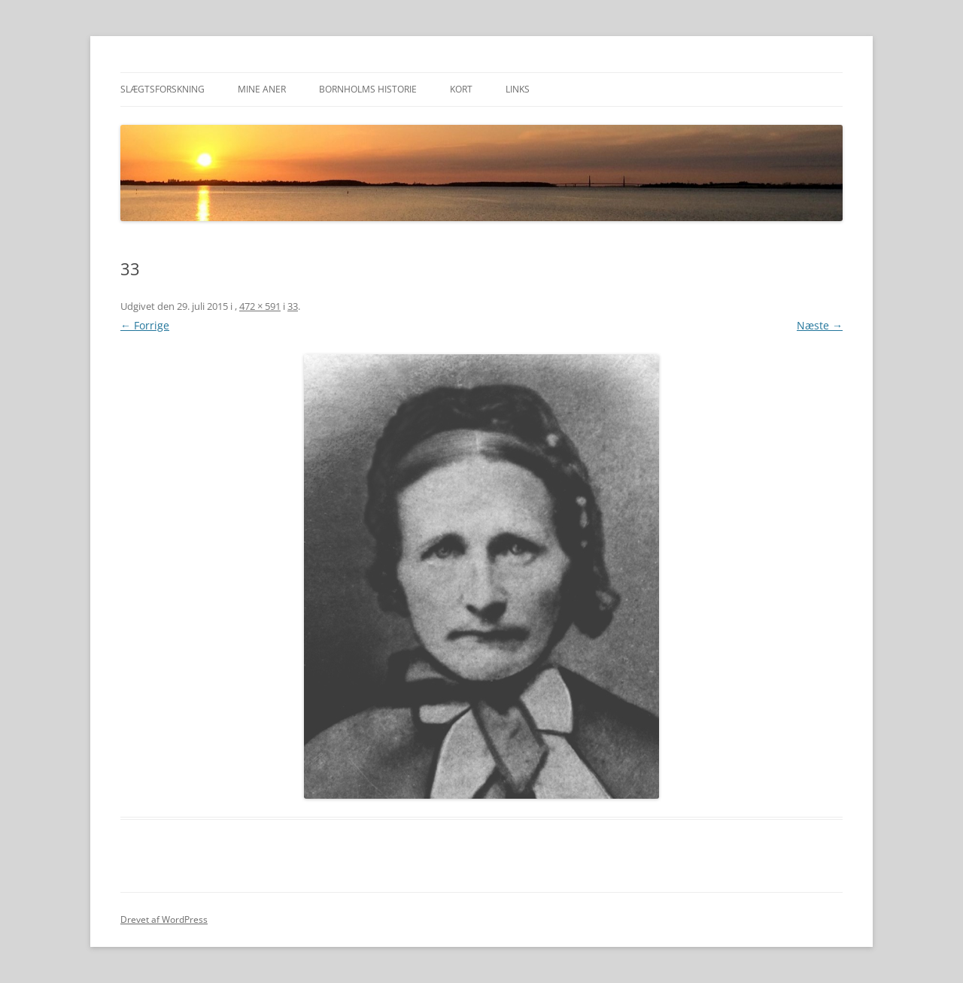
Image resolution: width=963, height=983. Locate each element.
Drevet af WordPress (164, 919)
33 (292, 306)
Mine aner (262, 89)
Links (518, 89)
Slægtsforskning (162, 89)
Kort (461, 89)
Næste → (820, 325)
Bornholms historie (368, 89)
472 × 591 (260, 306)
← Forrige (144, 325)
